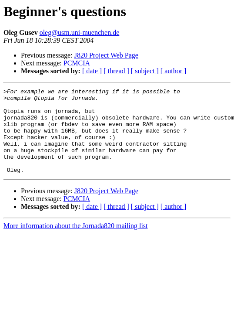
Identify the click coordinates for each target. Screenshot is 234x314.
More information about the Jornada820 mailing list (75, 242)
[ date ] (92, 71)
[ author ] (173, 71)
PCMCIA (77, 63)
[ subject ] (145, 71)
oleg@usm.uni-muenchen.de (80, 32)
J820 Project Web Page (106, 55)
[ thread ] (116, 71)
